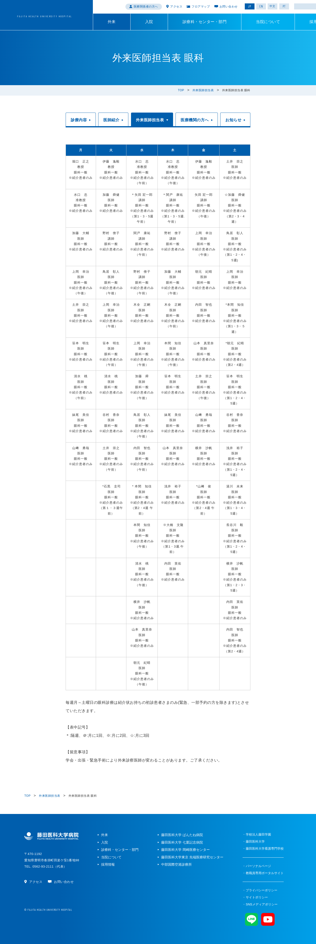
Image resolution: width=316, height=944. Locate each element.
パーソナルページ (258, 866)
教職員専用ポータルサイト (265, 873)
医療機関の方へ (195, 120)
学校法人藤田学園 (258, 834)
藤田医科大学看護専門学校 (265, 848)
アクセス (176, 6)
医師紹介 (111, 120)
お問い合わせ (228, 6)
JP (249, 6)
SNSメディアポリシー (262, 904)
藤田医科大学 (255, 841)
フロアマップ (201, 6)
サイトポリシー (257, 897)
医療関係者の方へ (146, 6)
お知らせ (233, 120)
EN (261, 6)
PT (284, 6)
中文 (272, 6)
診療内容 (79, 120)
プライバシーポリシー (261, 890)
